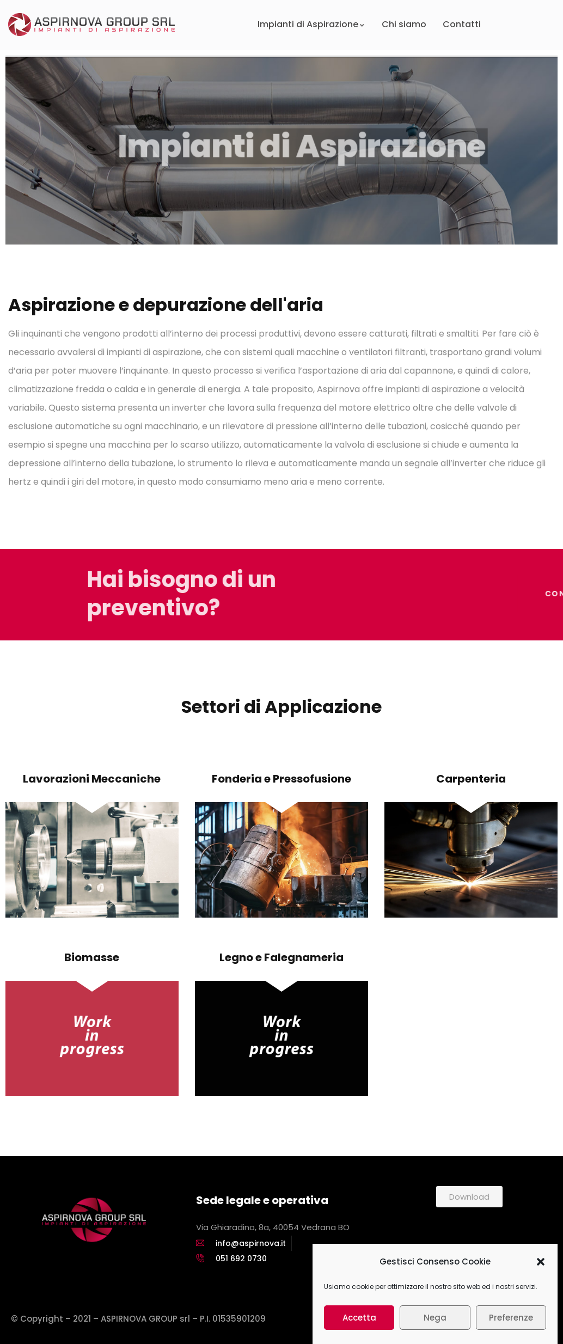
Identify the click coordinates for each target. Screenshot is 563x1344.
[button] (540, 1278)
